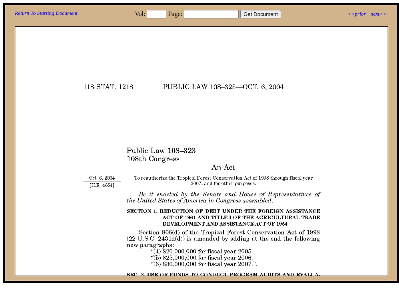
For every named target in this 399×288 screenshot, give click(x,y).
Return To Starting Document (46, 13)
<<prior (356, 14)
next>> (379, 14)
